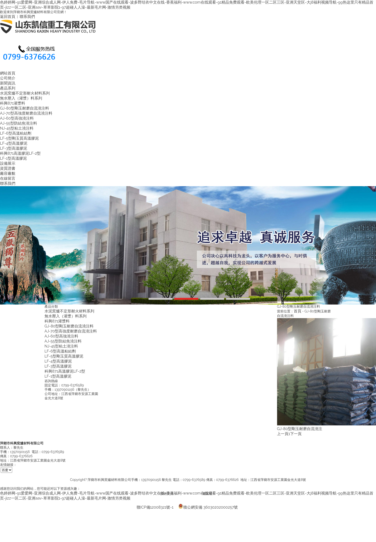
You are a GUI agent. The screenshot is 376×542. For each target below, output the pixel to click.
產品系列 (7, 88)
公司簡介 (7, 78)
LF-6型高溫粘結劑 (15, 133)
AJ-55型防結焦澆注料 (18, 123)
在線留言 (7, 178)
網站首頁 (7, 73)
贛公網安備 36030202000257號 (208, 506)
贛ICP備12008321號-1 (155, 507)
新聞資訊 (7, 83)
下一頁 (296, 433)
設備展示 (7, 163)
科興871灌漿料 (12, 103)
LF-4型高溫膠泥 (13, 143)
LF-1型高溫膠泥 (13, 158)
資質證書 (7, 168)
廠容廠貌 (7, 173)
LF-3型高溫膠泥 (13, 148)
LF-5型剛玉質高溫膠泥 (19, 138)
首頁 (297, 311)
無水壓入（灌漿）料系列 (21, 98)
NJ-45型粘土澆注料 (16, 128)
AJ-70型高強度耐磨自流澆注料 (26, 113)
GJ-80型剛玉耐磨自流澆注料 (24, 108)
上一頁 (282, 433)
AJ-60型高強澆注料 (17, 118)
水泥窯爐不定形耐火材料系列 (25, 93)
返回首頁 (7, 16)
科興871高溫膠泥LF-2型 (20, 153)
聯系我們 (27, 16)
